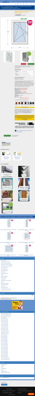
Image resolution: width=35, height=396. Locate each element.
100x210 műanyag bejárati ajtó (5, 359)
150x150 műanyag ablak (4, 348)
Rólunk (2, 367)
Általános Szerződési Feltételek (5, 372)
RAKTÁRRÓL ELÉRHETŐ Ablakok (6, 263)
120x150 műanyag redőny (4, 324)
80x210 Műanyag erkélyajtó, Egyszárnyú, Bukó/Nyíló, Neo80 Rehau (26, 255)
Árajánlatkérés (7, 135)
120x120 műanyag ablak (4, 345)
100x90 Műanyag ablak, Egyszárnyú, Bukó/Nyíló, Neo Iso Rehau (8, 255)
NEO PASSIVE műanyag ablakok (5, 316)
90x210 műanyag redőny (4, 321)
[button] (18, 4)
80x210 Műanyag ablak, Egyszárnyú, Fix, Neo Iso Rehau (8, 229)
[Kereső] (32, 295)
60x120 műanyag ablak (4, 337)
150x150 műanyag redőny (4, 325)
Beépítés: (16, 71)
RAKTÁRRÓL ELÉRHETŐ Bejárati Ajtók (6, 264)
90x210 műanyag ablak (4, 343)
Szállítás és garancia (4, 364)
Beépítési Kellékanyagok (4, 287)
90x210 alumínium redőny (4, 329)
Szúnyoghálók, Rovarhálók (5, 283)
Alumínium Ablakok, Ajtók (4, 270)
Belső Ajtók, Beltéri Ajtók (4, 273)
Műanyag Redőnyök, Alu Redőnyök (6, 280)
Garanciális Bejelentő (4, 371)
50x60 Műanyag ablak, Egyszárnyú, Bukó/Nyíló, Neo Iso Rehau (26, 242)
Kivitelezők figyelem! (12, 394)
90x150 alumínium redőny (4, 328)
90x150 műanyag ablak (4, 341)
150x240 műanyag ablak (4, 356)
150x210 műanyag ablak (4, 355)
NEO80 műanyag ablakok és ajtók (6, 313)
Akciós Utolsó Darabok (4, 267)
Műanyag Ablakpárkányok (4, 284)
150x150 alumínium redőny (5, 333)
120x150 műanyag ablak (4, 347)
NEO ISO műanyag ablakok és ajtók (6, 314)
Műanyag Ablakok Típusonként (5, 261)
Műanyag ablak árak (4, 317)
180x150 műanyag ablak (4, 351)
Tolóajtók (2, 274)
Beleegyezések (4, 384)
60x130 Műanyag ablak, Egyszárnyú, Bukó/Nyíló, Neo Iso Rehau (8, 242)
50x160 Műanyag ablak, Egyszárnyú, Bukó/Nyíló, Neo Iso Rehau (26, 230)
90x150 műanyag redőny (4, 320)
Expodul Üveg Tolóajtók (4, 276)
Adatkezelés (10, 392)
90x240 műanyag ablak (4, 344)
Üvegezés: (17, 74)
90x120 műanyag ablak (4, 340)
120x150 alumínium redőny (5, 332)
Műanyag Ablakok (3, 260)
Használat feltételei (3, 368)
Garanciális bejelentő (12, 390)
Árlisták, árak (3, 286)
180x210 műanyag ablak (4, 352)
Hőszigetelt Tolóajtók (4, 277)
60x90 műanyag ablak (4, 336)
